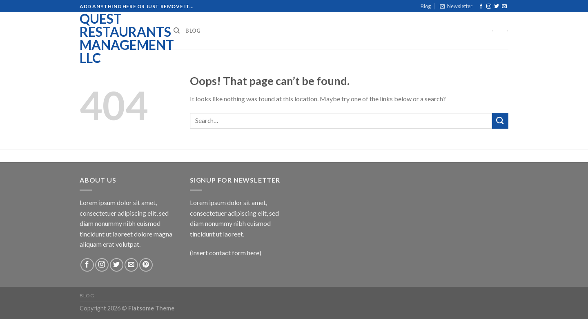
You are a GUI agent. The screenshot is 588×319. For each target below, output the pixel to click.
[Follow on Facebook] (481, 6)
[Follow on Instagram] (488, 6)
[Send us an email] (504, 6)
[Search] (177, 30)
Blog (426, 6)
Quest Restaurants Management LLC (120, 38)
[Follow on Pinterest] (146, 265)
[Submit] (500, 121)
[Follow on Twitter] (496, 6)
